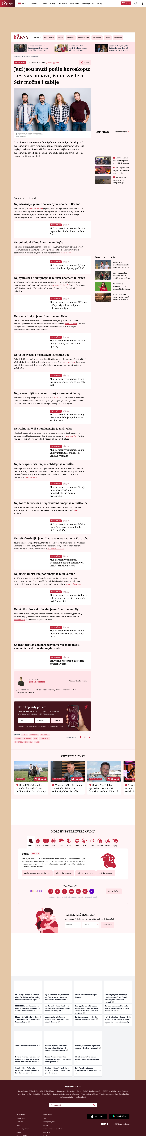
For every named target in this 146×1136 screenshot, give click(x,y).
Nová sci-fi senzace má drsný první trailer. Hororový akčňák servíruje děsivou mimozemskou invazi (27, 1059)
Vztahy (44, 3)
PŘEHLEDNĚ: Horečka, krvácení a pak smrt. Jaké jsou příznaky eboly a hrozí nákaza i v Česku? (27, 1008)
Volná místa (21, 1118)
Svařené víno (46, 1094)
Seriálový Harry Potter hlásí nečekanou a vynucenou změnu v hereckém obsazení (27, 1070)
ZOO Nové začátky (109, 1091)
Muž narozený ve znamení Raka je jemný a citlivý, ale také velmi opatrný (67, 343)
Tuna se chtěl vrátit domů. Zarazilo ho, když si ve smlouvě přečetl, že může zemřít (67, 790)
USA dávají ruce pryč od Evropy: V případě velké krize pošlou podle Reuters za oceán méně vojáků (27, 997)
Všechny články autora (78, 681)
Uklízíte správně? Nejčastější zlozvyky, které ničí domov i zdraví (87, 1059)
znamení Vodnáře (73, 584)
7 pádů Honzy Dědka (24, 1094)
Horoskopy (62, 3)
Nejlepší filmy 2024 (36, 1091)
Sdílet (86, 63)
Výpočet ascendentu (106, 1094)
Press (44, 1118)
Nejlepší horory (49, 1091)
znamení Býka (67, 253)
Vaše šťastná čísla (71, 886)
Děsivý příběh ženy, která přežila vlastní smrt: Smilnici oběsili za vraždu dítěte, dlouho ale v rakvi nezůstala (86, 1009)
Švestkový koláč (80, 1097)
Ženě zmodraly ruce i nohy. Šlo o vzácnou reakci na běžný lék (86, 1018)
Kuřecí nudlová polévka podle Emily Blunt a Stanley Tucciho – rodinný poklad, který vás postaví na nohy (118, 1020)
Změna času (71, 1091)
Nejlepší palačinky (66, 1097)
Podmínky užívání (23, 1129)
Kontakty (46, 1125)
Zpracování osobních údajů (52, 1129)
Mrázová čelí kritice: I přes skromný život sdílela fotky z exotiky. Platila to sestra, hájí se (28, 1019)
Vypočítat (106, 924)
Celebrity (34, 3)
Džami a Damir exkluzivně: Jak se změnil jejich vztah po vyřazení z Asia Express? (121, 163)
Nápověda (46, 1132)
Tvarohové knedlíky (122, 1094)
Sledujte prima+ (87, 3)
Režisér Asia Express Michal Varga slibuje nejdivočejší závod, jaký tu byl (121, 182)
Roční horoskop (106, 873)
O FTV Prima (21, 1115)
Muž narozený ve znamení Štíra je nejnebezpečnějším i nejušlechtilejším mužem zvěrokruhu (67, 491)
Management (47, 1115)
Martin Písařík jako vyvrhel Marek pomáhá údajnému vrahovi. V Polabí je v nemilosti (103, 790)
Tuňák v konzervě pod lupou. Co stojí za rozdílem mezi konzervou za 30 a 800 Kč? (117, 1008)
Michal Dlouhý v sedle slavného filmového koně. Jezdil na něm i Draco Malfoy (31, 788)
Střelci (76, 510)
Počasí (85, 1091)
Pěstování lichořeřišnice (89, 1094)
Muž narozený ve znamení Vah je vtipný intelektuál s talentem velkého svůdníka (67, 452)
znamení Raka (71, 323)
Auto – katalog (123, 1091)
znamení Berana (36, 208)
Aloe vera (75, 1094)
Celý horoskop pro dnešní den (37, 873)
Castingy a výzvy (48, 1122)
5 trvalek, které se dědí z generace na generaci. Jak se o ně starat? (88, 1047)
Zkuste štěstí (113, 891)
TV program (61, 1091)
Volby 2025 (36, 1094)
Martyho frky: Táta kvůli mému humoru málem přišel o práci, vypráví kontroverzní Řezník (56, 1048)
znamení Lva (69, 362)
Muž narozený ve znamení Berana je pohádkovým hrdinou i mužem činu (67, 231)
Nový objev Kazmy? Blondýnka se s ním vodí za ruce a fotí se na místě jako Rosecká (57, 1070)
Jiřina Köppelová (53, 63)
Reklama (20, 1122)
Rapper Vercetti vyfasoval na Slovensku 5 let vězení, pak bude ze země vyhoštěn (58, 1059)
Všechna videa (121, 132)
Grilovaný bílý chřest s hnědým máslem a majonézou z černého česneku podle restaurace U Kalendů (116, 998)
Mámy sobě (74, 3)
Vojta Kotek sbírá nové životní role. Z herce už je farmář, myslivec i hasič (121, 297)
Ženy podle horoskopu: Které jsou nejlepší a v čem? (67, 662)
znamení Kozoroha (56, 548)
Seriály (52, 3)
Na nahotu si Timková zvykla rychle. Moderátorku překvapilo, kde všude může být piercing (121, 286)
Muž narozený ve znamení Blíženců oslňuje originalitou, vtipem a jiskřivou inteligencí (68, 305)
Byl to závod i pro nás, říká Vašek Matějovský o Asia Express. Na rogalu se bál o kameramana (57, 997)
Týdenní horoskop (64, 873)
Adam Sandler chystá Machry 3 (27, 1046)
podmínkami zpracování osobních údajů (50, 726)
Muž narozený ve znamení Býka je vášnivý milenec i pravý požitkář (67, 267)
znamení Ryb (19, 619)
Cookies (19, 1132)
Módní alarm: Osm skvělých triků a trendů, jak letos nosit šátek (78, 48)
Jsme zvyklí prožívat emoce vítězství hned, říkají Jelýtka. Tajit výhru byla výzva (57, 1019)
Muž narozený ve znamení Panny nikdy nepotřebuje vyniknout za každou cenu (67, 417)
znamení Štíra (31, 477)
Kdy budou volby (95, 1091)
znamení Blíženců (60, 285)
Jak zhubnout (23, 1091)
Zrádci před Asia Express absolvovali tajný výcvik (121, 170)
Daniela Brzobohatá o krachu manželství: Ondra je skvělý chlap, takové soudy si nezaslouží (38, 49)
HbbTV (19, 1125)
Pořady (99, 3)
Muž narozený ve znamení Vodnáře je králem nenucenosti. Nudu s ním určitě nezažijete (68, 598)
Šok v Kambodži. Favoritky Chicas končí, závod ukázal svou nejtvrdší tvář (121, 275)
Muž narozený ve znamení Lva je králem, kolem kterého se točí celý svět (67, 381)
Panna (56, 397)
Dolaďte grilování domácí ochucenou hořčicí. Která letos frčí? (88, 1070)
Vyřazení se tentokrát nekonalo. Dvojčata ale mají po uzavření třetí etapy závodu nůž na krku (121, 265)
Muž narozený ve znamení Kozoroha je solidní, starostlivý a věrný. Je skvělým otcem (67, 562)
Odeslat (56, 719)
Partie (79, 1091)
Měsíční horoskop (85, 873)
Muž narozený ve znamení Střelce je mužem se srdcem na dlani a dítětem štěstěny (67, 527)
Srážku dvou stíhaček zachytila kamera (86, 996)
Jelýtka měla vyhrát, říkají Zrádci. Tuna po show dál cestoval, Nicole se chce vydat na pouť (119, 49)
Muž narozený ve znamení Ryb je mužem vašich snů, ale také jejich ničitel (67, 633)
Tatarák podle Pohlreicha (62, 1094)
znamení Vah (71, 436)
